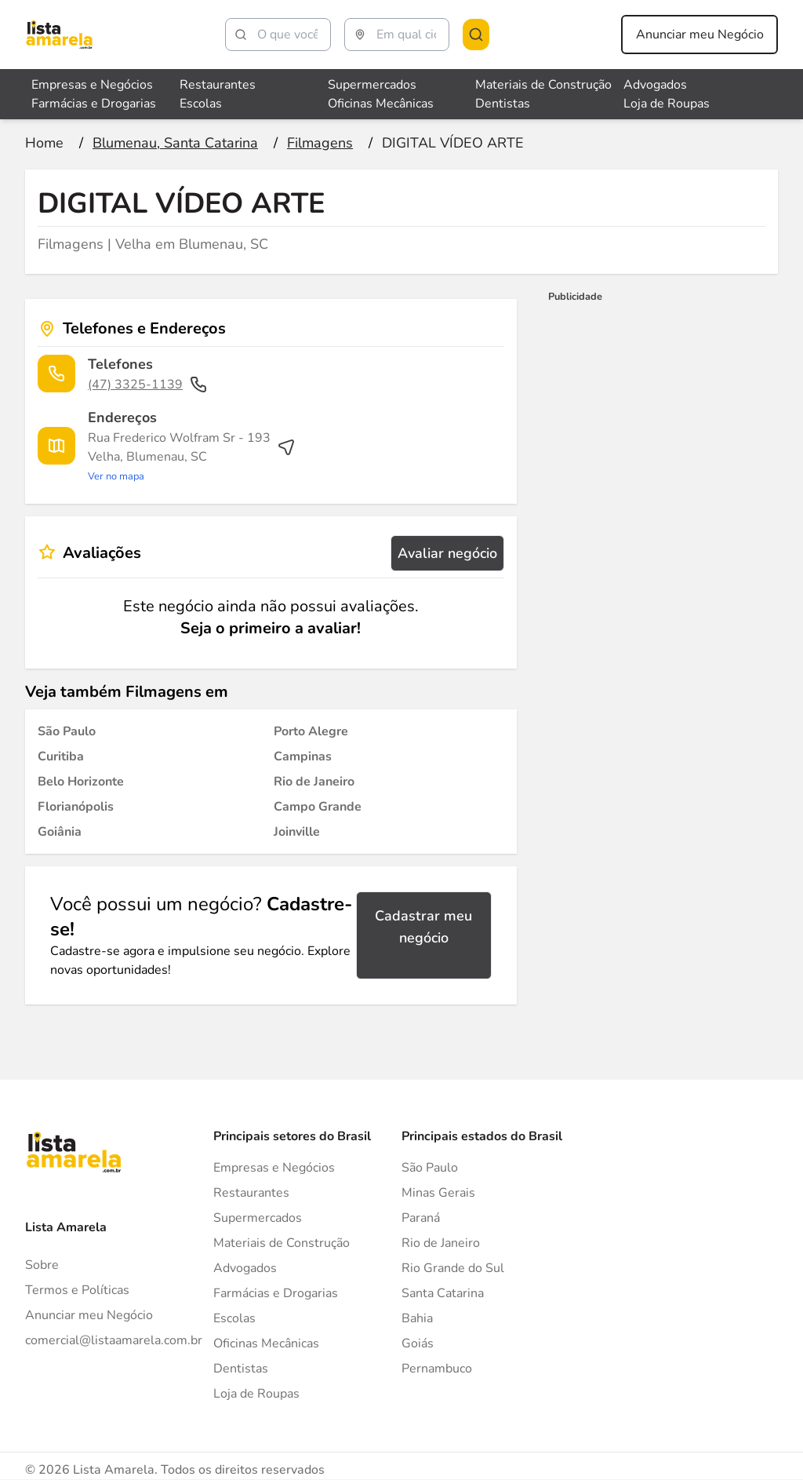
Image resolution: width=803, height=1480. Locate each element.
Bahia (417, 1318)
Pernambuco (437, 1368)
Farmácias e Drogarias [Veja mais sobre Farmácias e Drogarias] (93, 103)
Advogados (245, 1268)
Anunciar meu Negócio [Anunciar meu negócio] (700, 34)
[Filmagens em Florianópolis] (76, 806)
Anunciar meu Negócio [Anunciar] (89, 1315)
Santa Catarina (443, 1293)
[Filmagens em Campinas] (303, 756)
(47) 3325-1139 (148, 384)
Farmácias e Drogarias (275, 1293)
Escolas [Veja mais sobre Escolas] (201, 103)
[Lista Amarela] (59, 34)
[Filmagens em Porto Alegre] (311, 731)
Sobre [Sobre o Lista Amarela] (42, 1265)
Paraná (421, 1218)
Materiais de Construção (281, 1243)
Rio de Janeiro (441, 1243)
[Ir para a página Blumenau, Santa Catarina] (175, 143)
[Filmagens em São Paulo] (67, 731)
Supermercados (257, 1218)
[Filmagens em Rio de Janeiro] (314, 781)
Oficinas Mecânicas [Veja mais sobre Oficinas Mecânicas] (381, 103)
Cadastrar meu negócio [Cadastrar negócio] (423, 926)
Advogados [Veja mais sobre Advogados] (655, 84)
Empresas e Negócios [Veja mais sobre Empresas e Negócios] (92, 84)
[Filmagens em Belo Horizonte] (81, 781)
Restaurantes (251, 1192)
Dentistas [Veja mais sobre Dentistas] (502, 103)
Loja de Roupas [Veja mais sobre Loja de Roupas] (666, 103)
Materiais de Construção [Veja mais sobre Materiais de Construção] (543, 84)
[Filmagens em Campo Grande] (318, 806)
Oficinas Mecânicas (266, 1343)
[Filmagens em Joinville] (297, 831)
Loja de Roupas (256, 1393)
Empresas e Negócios (274, 1167)
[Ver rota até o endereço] (192, 456)
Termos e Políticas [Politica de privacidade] (77, 1290)
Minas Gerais (438, 1192)
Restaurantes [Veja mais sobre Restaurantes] (218, 84)
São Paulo (430, 1167)
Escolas (234, 1318)
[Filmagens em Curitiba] (61, 756)
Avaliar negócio (447, 553)
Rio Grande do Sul (453, 1268)
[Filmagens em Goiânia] (60, 831)
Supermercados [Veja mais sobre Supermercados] (372, 84)
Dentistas (240, 1368)
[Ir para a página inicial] (44, 142)
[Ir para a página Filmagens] (320, 143)
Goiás (418, 1343)
